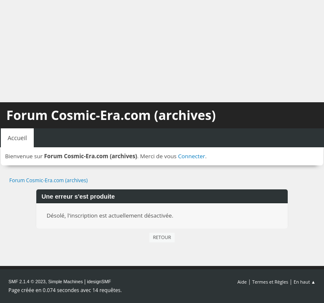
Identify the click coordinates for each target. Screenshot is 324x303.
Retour (162, 237)
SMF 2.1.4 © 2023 (27, 281)
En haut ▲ (305, 282)
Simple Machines (65, 281)
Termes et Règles (270, 282)
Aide (242, 282)
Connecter (191, 156)
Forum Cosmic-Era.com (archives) (111, 115)
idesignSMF (99, 281)
